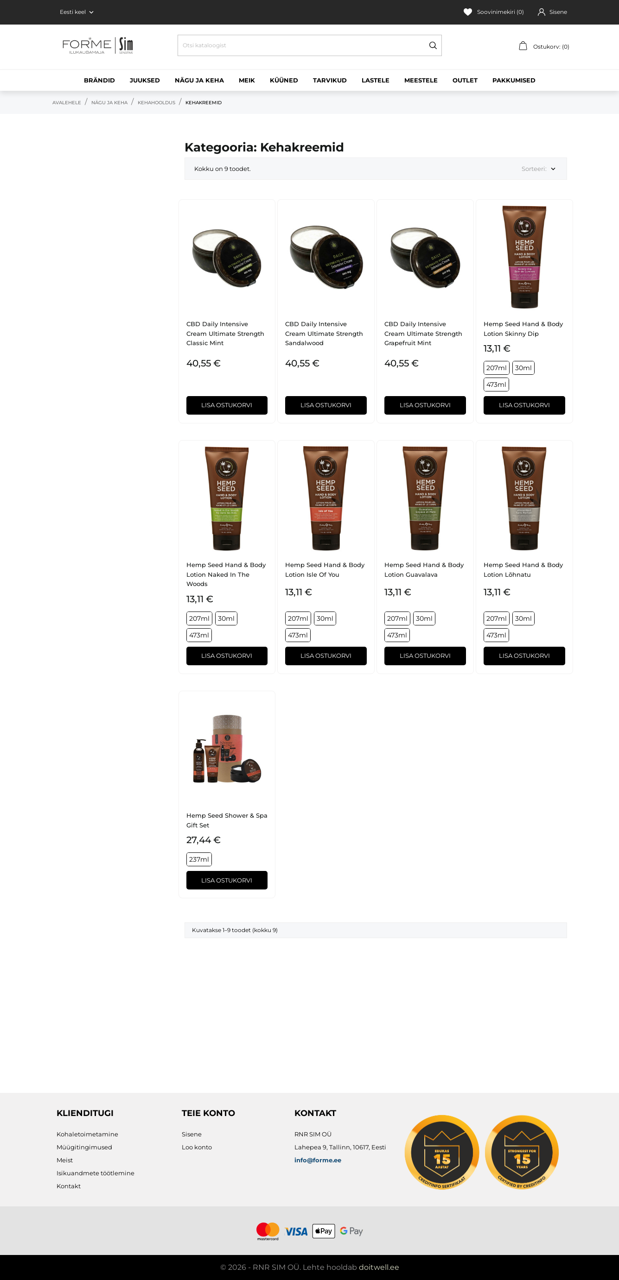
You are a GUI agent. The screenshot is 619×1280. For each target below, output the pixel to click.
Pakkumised (514, 80)
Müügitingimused (84, 1147)
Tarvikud (330, 80)
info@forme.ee (317, 1160)
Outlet (465, 80)
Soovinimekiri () (494, 12)
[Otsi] (310, 45)
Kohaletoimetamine (87, 1134)
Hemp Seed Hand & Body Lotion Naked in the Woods (226, 574)
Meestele (421, 80)
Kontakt (69, 1186)
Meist (65, 1160)
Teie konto (208, 1113)
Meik (247, 80)
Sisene (192, 1134)
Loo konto (197, 1147)
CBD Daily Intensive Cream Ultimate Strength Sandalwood (324, 333)
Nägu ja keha (199, 80)
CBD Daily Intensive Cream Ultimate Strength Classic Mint (225, 333)
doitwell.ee (379, 1267)
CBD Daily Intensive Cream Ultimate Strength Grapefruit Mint (423, 333)
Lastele (375, 80)
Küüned (284, 80)
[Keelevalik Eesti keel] (78, 12)
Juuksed (145, 80)
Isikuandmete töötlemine (95, 1173)
